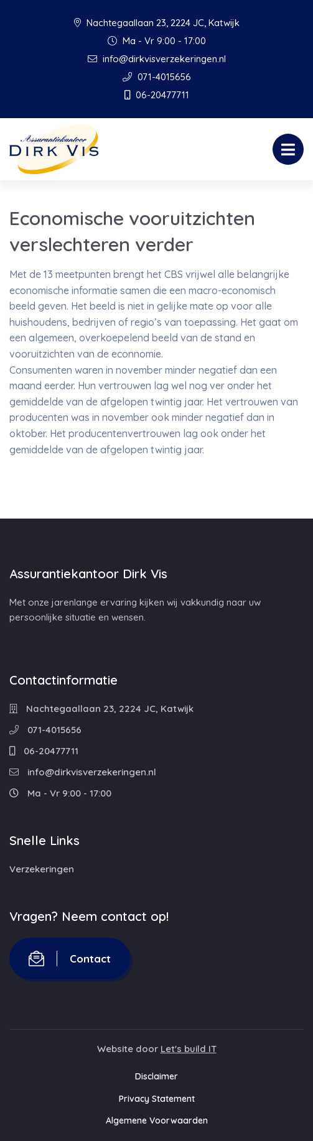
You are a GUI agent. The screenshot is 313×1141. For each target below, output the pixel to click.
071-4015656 (157, 77)
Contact (70, 958)
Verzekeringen (41, 869)
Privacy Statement (157, 1098)
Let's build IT (189, 1049)
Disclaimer (156, 1076)
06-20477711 (156, 95)
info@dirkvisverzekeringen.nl (157, 59)
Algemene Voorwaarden (157, 1120)
